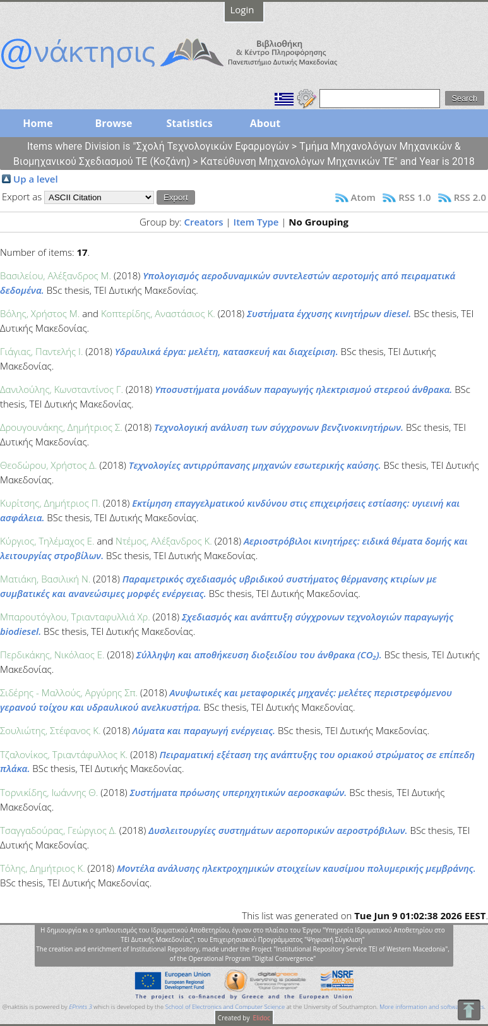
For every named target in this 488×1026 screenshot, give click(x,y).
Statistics (189, 123)
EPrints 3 (80, 1007)
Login (242, 9)
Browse (113, 123)
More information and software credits (431, 1007)
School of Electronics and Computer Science (225, 1007)
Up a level (35, 178)
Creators (203, 221)
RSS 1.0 (414, 197)
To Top (469, 1010)
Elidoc (260, 1017)
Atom (363, 197)
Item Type (256, 221)
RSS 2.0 (470, 197)
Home (37, 123)
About (265, 123)
